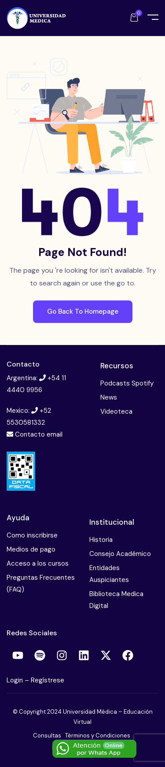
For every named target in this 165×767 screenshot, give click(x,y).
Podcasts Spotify (127, 383)
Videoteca (116, 411)
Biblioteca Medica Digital (116, 599)
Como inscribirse (32, 535)
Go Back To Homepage (82, 311)
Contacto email (38, 434)
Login (16, 680)
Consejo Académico (120, 553)
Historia (101, 539)
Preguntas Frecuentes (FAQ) (41, 583)
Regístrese (47, 680)
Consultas (47, 735)
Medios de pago (31, 549)
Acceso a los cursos (38, 563)
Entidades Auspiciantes (109, 573)
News (108, 397)
